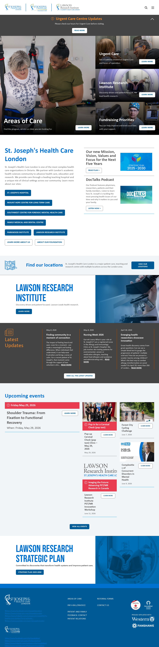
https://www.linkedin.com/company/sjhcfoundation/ (26, 643)
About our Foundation (49, 242)
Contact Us (103, 605)
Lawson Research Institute (50, 232)
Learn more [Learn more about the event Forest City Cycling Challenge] (145, 426)
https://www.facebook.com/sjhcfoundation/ (22, 638)
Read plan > (93, 170)
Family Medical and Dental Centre (25, 222)
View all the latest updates (79, 376)
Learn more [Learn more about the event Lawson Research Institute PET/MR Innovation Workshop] (108, 496)
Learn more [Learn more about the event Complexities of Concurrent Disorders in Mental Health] (145, 466)
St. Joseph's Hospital (18, 193)
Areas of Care (75, 599)
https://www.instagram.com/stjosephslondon (24, 613)
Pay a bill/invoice (77, 605)
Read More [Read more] (66, 365)
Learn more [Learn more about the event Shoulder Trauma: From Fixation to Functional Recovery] (70, 413)
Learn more (83, 128)
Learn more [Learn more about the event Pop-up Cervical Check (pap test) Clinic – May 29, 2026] (108, 435)
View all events (79, 527)
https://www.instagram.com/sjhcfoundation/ (23, 641)
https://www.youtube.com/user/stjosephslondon (25, 621)
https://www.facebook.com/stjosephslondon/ (24, 611)
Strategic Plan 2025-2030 (29, 572)
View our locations (143, 265)
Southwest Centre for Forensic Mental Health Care (35, 212)
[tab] (152, 7)
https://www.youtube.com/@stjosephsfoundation (24, 646)
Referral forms (105, 599)
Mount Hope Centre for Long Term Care (28, 203)
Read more (79, 31)
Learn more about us (18, 242)
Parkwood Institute (18, 232)
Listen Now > (94, 208)
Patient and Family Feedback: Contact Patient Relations (77, 615)
